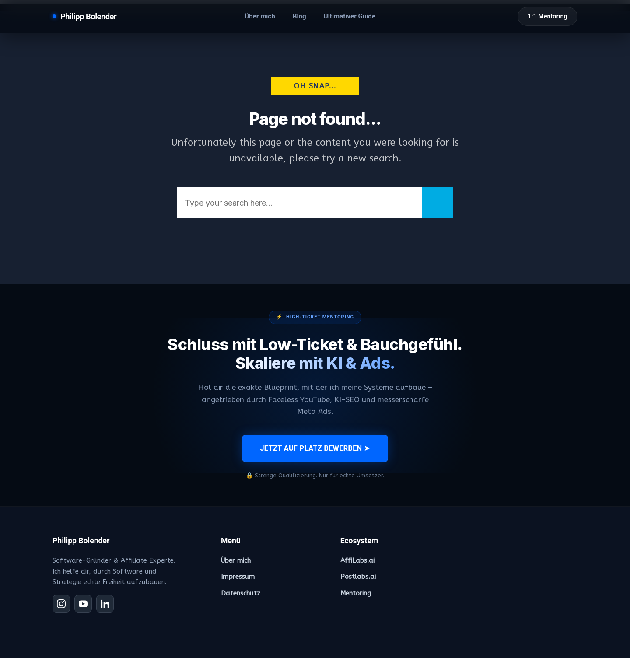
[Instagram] (61, 603)
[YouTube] (83, 603)
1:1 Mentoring (547, 16)
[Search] (437, 202)
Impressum (238, 577)
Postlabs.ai (358, 577)
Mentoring (355, 593)
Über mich (260, 16)
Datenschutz (240, 593)
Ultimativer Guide (349, 16)
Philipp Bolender (88, 16)
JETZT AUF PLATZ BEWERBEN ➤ (315, 448)
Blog (299, 16)
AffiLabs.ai (357, 560)
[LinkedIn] (105, 603)
